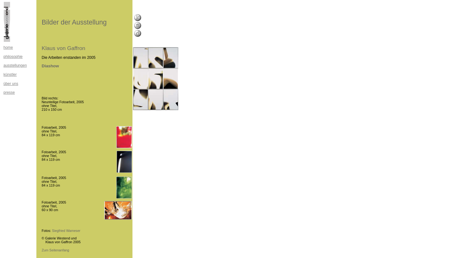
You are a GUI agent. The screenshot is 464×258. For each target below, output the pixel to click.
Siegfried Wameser (66, 231)
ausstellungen (15, 65)
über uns (10, 83)
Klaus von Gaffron (63, 48)
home (8, 47)
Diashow (50, 66)
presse (9, 92)
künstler (10, 74)
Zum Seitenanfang (55, 250)
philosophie (13, 56)
